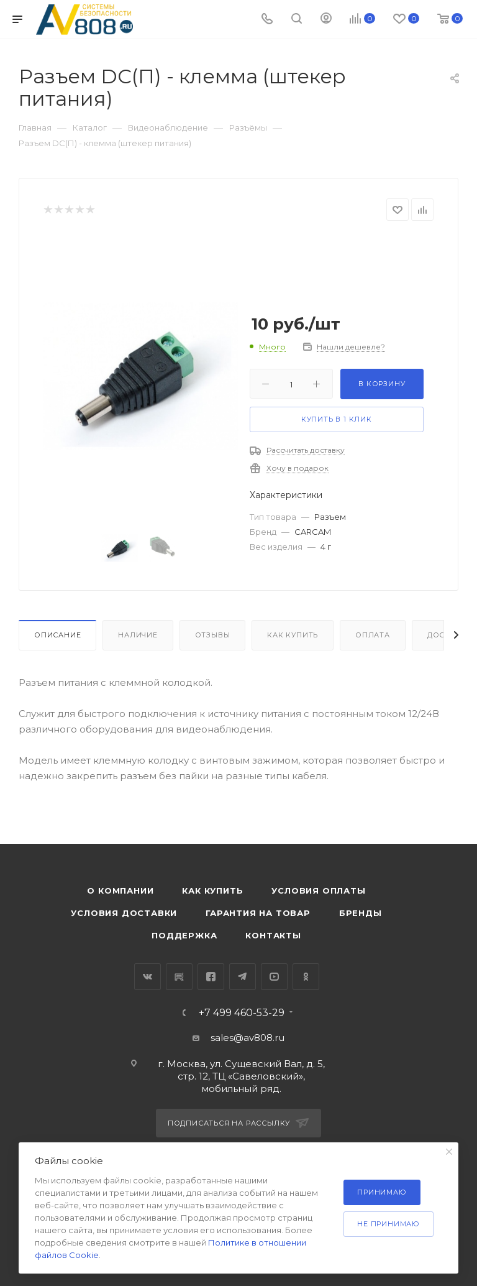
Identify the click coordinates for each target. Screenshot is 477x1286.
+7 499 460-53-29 (241, 1013)
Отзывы (212, 635)
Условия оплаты (318, 890)
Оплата (372, 635)
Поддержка (184, 935)
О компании (120, 890)
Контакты (273, 935)
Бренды (360, 913)
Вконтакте (147, 976)
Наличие (138, 635)
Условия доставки (124, 913)
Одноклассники (306, 976)
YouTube (274, 976)
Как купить (292, 635)
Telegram (242, 976)
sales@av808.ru (247, 1037)
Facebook (211, 976)
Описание (57, 635)
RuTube (179, 976)
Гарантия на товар (258, 913)
